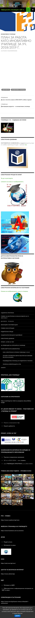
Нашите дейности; (9, 426)
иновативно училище (8, 34)
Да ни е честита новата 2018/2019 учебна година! (17, 98)
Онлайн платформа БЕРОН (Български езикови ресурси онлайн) (17, 356)
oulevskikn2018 (12, 50)
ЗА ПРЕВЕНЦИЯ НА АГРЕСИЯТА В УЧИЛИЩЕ (13, 345)
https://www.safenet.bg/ (8, 574)
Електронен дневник (7, 338)
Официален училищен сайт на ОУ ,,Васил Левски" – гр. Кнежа (13, 10)
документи (6, 89)
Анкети (3, 367)
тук (18, 422)
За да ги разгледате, (7, 178)
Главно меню (33, 9)
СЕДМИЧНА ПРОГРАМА (7, 312)
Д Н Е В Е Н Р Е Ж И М (7, 321)
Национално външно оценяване (11, 335)
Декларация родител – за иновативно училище (17, 105)
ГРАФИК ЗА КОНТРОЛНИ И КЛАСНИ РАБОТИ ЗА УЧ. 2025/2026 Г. (15, 317)
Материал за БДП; (9, 585)
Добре (17, 616)
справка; (23, 460)
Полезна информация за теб (12, 364)
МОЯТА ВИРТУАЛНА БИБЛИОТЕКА (10, 348)
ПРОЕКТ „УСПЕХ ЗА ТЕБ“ (7, 342)
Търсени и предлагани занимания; (14, 457)
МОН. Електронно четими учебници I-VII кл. (16, 352)
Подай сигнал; (8, 542)
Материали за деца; (10, 545)
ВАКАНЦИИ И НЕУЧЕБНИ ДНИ (9, 324)
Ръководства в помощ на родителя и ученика (17, 360)
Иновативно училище (18, 89)
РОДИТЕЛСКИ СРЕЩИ (7, 331)
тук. (26, 144)
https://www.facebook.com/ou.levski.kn (12, 530)
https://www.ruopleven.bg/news (10, 520)
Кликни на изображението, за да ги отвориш (14, 296)
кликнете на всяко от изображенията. (14, 193)
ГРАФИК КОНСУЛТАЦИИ (7, 328)
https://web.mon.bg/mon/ (8, 563)
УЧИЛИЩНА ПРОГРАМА (14, 463)
